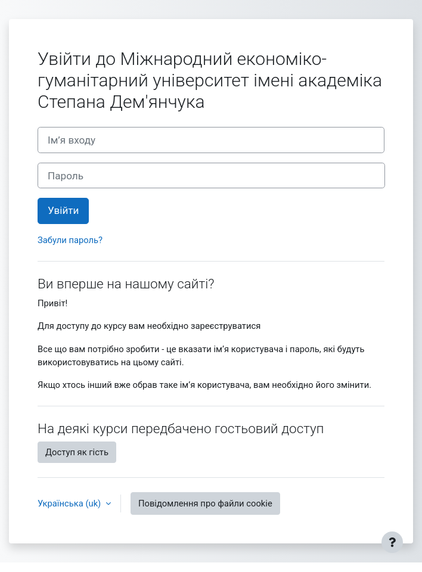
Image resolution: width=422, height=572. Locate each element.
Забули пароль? (70, 240)
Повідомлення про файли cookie (205, 503)
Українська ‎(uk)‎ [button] (70, 503)
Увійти (63, 210)
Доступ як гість (76, 452)
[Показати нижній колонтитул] (392, 542)
